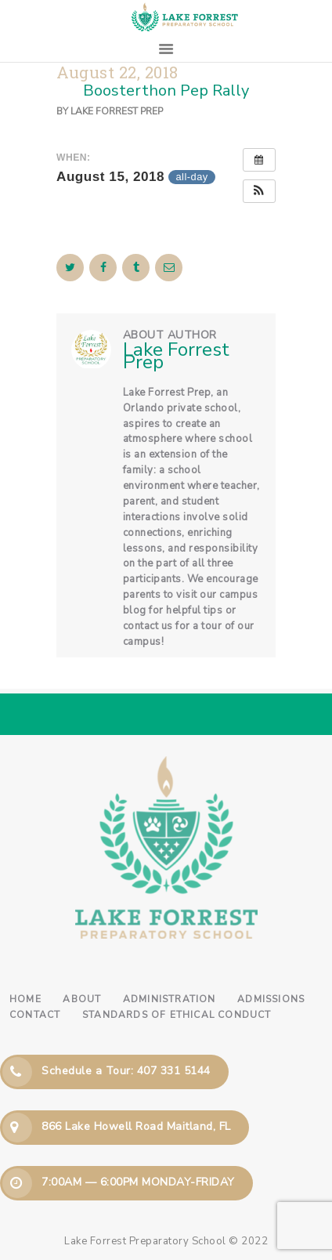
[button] (259, 191)
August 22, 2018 (117, 72)
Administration (169, 999)
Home (25, 999)
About (82, 999)
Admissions (271, 999)
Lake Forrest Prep (116, 111)
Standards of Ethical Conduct (177, 1014)
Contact (34, 1014)
